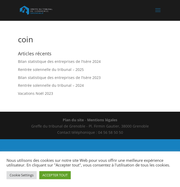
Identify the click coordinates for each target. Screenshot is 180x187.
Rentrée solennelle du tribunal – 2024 (51, 85)
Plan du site (73, 119)
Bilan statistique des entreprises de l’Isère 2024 (59, 61)
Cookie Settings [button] (22, 175)
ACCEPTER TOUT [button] (55, 175)
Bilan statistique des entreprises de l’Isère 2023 (59, 77)
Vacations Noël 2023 (35, 93)
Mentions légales (102, 119)
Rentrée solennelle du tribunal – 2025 (51, 69)
